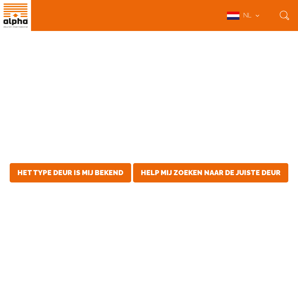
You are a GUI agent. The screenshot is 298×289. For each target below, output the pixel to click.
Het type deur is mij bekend (70, 173)
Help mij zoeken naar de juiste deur (211, 173)
